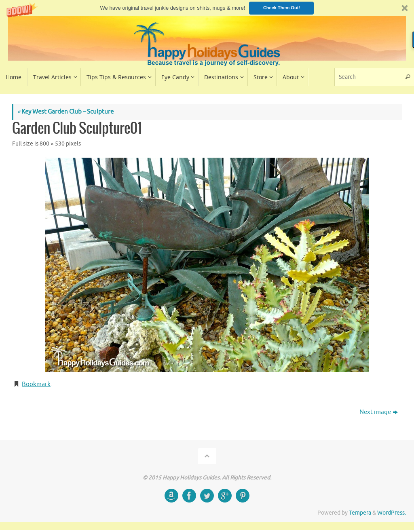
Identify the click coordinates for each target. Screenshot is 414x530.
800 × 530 (52, 143)
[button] (207, 8)
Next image (378, 412)
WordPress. (391, 512)
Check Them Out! (281, 7)
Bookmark (36, 384)
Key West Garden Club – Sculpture (65, 112)
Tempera (360, 512)
